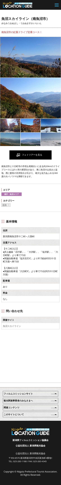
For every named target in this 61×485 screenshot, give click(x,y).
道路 (4, 205)
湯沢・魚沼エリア (11, 194)
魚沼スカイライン (12, 326)
